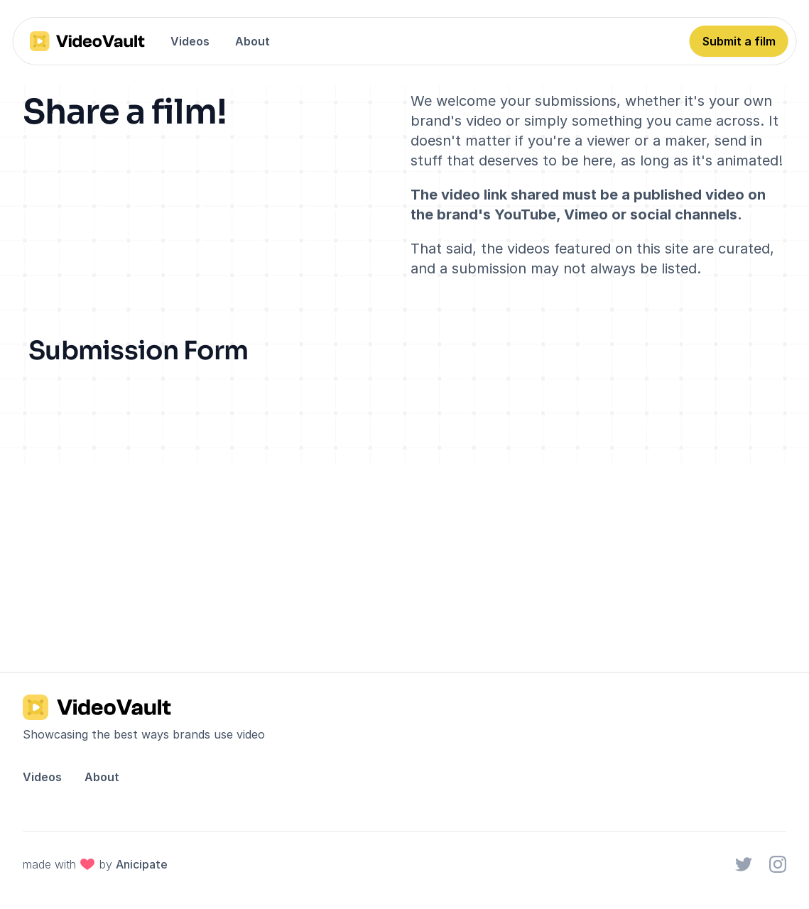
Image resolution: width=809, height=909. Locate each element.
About (252, 41)
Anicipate (142, 864)
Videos (190, 41)
